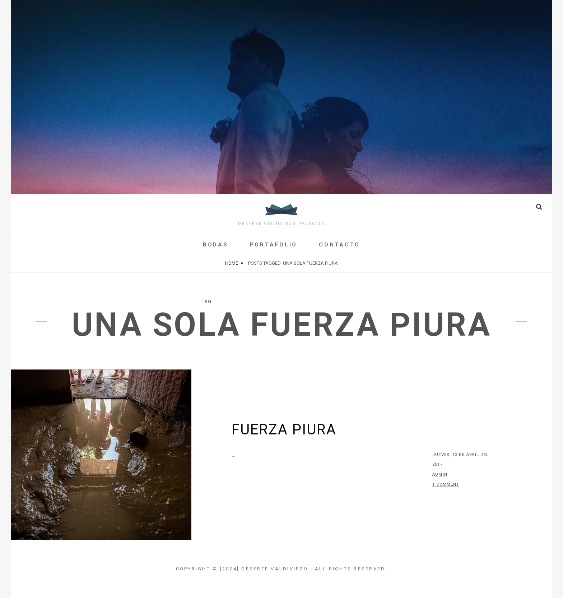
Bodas (215, 244)
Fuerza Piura (284, 429)
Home (231, 263)
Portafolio (274, 244)
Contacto (339, 244)
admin (439, 474)
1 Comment (445, 484)
